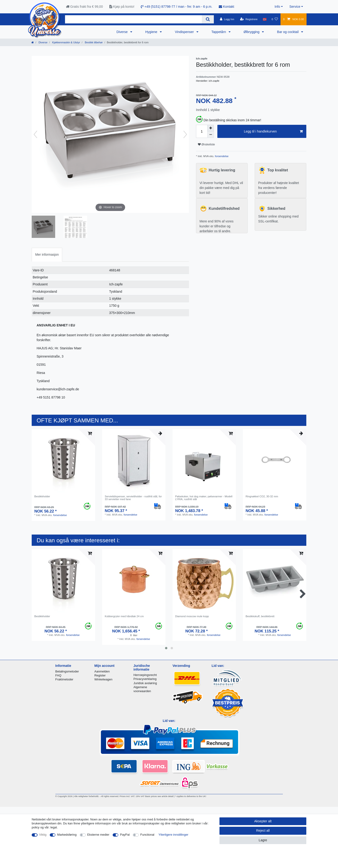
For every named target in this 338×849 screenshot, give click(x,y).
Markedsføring (67, 834)
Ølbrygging (252, 32)
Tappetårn (219, 32)
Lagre (263, 840)
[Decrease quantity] (210, 134)
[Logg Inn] (227, 19)
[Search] (208, 19)
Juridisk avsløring (145, 683)
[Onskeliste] (274, 19)
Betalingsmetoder (67, 671)
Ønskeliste (206, 144)
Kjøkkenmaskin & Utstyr (65, 42)
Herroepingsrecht (145, 675)
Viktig (42, 834)
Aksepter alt (263, 821)
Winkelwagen (103, 679)
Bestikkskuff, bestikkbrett (260, 616)
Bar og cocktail (288, 32)
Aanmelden (102, 671)
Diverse (122, 32)
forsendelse (221, 156)
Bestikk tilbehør (93, 42)
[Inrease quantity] (210, 128)
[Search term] (133, 19)
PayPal (125, 834)
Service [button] (294, 6)
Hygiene (151, 32)
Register (100, 675)
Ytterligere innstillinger (173, 834)
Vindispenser (185, 32)
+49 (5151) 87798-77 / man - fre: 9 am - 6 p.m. (176, 6)
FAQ (58, 675)
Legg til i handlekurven (273, 131)
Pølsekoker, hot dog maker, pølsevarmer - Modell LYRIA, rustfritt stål (203, 498)
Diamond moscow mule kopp (192, 616)
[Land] (264, 19)
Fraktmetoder (64, 679)
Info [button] (277, 6)
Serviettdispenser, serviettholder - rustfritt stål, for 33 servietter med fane (133, 498)
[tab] (47, 255)
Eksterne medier (98, 834)
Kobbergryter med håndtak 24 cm (124, 616)
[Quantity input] (201, 131)
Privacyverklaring (145, 679)
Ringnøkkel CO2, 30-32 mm (262, 496)
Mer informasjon (47, 254)
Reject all (263, 830)
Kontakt (226, 6)
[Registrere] (249, 19)
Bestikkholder (42, 496)
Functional (147, 834)
